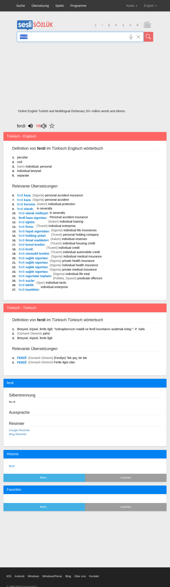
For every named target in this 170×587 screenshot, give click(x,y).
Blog (68, 576)
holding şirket (32, 235)
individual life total (78, 274)
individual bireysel (29, 171)
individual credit (69, 247)
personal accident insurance (64, 195)
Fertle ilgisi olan (64, 362)
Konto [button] (131, 5)
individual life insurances (80, 230)
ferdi (11, 466)
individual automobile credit (81, 252)
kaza (23, 195)
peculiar (22, 157)
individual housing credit (79, 243)
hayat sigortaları (34, 231)
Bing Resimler (18, 434)
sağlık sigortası (33, 258)
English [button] (150, 5)
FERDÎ (21, 358)
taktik (26, 285)
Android (19, 576)
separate (23, 175)
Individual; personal (39, 166)
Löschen (125, 477)
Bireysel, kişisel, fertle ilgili (34, 338)
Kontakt (94, 576)
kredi (26, 249)
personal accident (57, 199)
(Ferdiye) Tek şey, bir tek (70, 358)
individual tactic (56, 282)
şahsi (46, 333)
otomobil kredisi (34, 253)
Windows (33, 576)
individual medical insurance (82, 256)
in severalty (44, 208)
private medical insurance (79, 269)
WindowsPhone (52, 576)
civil (19, 162)
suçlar (26, 280)
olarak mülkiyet (33, 213)
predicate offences (89, 278)
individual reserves (74, 239)
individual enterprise (62, 226)
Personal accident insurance (69, 217)
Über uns (80, 576)
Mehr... (44, 477)
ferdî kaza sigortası (32, 218)
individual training (71, 221)
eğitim (26, 222)
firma (26, 226)
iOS (9, 576)
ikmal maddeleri (34, 240)
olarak (25, 209)
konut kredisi (31, 244)
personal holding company (81, 234)
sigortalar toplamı (35, 276)
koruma (26, 204)
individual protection (61, 204)
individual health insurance (80, 265)
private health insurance (78, 261)
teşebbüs (29, 289)
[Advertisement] (85, 76)
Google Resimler (19, 430)
